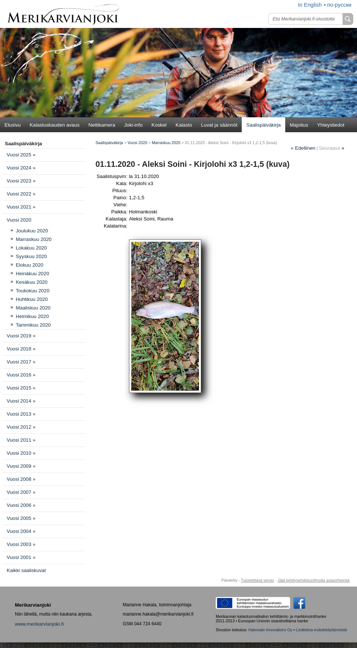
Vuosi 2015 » (21, 388)
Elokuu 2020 (29, 265)
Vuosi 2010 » (21, 453)
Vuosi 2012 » (21, 427)
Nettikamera (102, 125)
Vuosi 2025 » (21, 155)
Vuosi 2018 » (21, 349)
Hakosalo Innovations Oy (270, 630)
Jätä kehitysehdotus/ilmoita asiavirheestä (313, 580)
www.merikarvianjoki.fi (39, 624)
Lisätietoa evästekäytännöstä (321, 630)
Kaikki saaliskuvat (26, 570)
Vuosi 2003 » (21, 544)
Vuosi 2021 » (21, 207)
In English (310, 5)
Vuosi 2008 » (21, 479)
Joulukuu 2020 (32, 231)
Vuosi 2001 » (21, 557)
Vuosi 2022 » (21, 194)
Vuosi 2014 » (21, 401)
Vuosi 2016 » (21, 375)
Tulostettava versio (257, 580)
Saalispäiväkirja (263, 125)
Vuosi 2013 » (21, 414)
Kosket (159, 125)
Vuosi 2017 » (21, 362)
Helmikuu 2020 (32, 316)
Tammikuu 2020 (33, 325)
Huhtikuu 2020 (32, 299)
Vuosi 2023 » (21, 181)
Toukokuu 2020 (32, 290)
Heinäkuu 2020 (32, 273)
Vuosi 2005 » (21, 518)
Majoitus (299, 125)
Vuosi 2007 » (21, 492)
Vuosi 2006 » (21, 505)
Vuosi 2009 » (21, 466)
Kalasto (184, 125)
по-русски (339, 5)
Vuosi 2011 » (21, 440)
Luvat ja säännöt (219, 125)
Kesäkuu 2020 (31, 282)
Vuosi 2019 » (21, 336)
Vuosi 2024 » (21, 168)
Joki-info (133, 125)
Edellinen (303, 148)
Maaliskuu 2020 (33, 308)
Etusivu (12, 125)
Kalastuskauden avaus (55, 125)
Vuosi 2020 (19, 220)
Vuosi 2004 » (21, 531)
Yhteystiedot (330, 125)
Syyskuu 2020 (31, 256)
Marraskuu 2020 (33, 239)
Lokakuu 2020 (31, 248)
